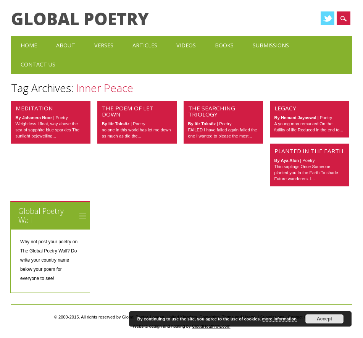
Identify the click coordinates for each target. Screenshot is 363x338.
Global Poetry (80, 18)
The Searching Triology (211, 111)
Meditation (34, 108)
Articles (144, 45)
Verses (103, 45)
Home (29, 45)
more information (279, 319)
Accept (324, 319)
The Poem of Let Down (127, 111)
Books (224, 45)
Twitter (327, 18)
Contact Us (38, 64)
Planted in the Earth (309, 151)
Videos (186, 45)
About (65, 45)
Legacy (285, 108)
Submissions (271, 45)
